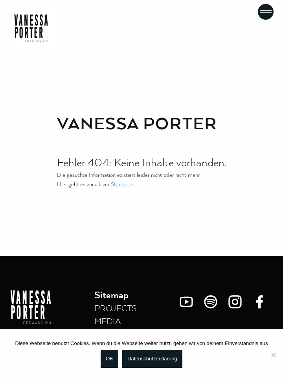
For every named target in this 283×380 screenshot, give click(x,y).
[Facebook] (259, 302)
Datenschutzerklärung (152, 359)
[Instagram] (235, 302)
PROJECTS (115, 309)
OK (109, 359)
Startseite (122, 185)
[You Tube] (186, 302)
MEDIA (107, 322)
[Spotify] (211, 302)
